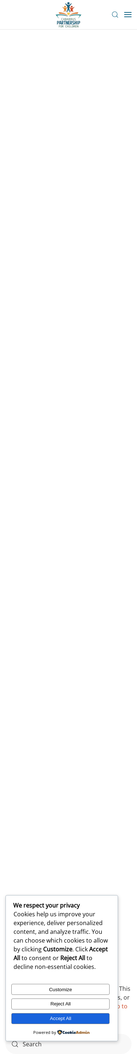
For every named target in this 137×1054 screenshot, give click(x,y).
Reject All (60, 1004)
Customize (60, 989)
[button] (115, 14)
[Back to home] (68, 14)
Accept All (60, 1018)
